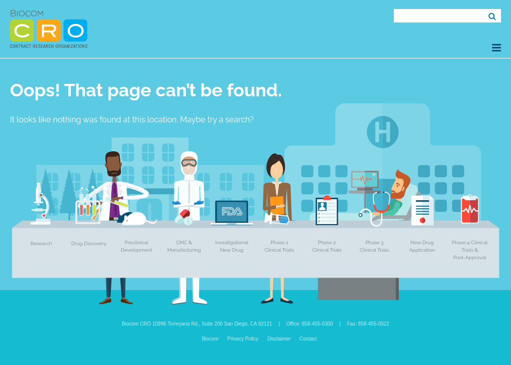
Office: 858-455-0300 (309, 324)
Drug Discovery (89, 243)
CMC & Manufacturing (184, 246)
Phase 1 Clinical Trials (279, 246)
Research (41, 243)
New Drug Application (422, 246)
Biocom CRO (48, 29)
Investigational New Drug (232, 246)
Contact (307, 339)
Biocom (210, 339)
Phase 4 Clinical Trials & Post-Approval (470, 250)
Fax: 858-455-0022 (368, 324)
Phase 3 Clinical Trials (374, 246)
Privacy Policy (243, 339)
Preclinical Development (136, 246)
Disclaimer (279, 339)
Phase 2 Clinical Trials (326, 246)
